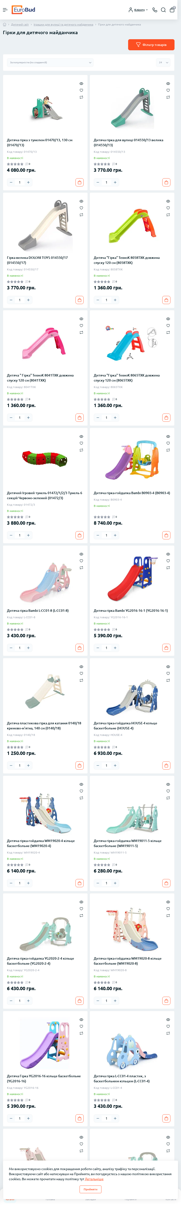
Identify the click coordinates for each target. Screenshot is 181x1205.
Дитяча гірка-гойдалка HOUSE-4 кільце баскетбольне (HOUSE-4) (125, 725)
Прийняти (90, 1189)
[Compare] (81, 97)
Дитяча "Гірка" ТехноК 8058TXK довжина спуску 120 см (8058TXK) (127, 260)
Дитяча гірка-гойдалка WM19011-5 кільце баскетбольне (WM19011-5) (128, 843)
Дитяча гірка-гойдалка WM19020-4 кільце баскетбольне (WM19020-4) (41, 843)
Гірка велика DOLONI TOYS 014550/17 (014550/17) (37, 260)
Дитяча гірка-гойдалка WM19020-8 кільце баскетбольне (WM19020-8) (128, 960)
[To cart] (79, 182)
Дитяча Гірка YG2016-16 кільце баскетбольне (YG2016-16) (44, 1078)
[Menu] (5, 10)
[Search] (163, 9)
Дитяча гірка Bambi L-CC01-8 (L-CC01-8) (38, 610)
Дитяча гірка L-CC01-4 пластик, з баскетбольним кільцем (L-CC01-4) (122, 1078)
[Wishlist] (81, 90)
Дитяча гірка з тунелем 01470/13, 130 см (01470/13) (39, 142)
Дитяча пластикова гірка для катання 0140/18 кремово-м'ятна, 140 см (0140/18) (44, 725)
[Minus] (11, 182)
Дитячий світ (20, 24)
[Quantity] (20, 182)
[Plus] (28, 182)
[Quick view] (81, 83)
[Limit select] (163, 62)
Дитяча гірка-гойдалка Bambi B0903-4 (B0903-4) (132, 493)
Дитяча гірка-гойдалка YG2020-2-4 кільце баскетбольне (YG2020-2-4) (40, 960)
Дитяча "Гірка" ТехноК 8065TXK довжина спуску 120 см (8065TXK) (127, 377)
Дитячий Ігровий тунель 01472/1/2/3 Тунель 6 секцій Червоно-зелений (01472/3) (44, 495)
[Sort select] (50, 62)
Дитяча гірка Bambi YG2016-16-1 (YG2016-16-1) (131, 610)
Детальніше (94, 1179)
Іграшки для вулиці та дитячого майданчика (63, 24)
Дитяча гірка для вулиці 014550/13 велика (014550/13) (128, 142)
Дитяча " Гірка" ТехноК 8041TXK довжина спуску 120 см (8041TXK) (40, 377)
